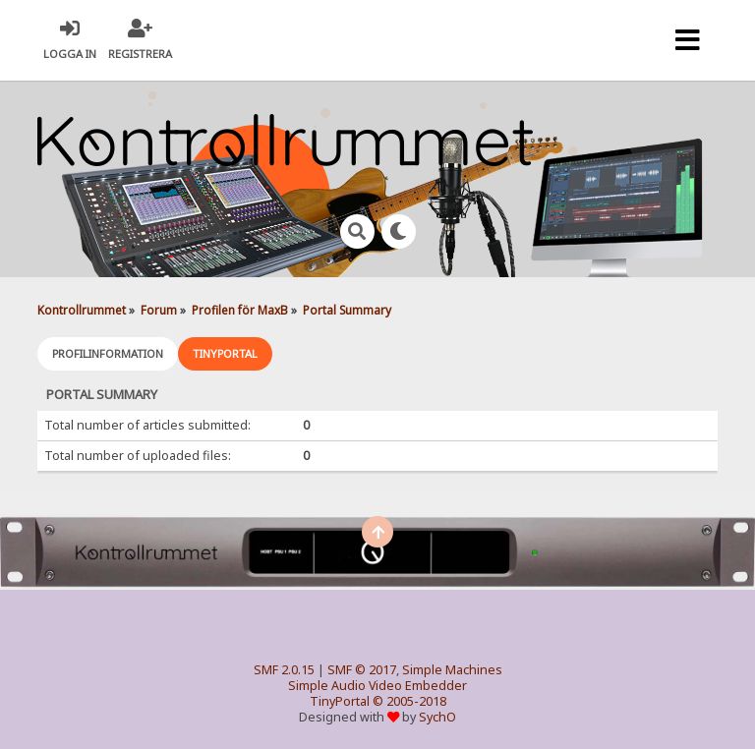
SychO (437, 717)
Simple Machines (452, 670)
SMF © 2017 (361, 670)
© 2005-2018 (409, 701)
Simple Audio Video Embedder (377, 685)
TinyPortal (340, 701)
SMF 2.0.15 (284, 670)
